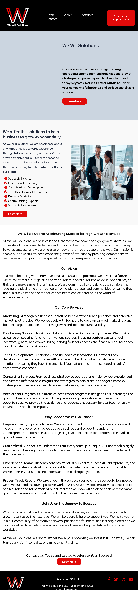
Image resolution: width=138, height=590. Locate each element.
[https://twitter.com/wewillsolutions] (116, 579)
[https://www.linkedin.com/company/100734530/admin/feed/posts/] (131, 579)
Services (87, 15)
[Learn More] (74, 101)
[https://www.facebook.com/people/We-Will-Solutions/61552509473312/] (109, 579)
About (68, 15)
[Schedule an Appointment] (121, 18)
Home (50, 15)
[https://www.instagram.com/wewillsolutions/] (124, 579)
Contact (51, 19)
